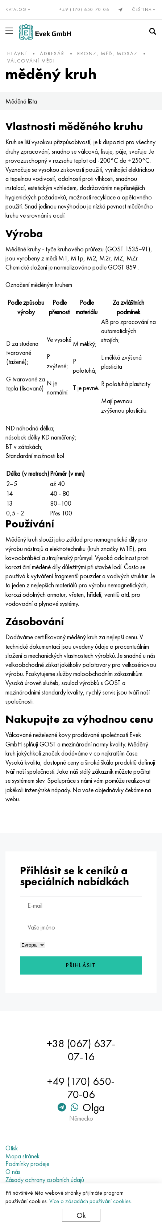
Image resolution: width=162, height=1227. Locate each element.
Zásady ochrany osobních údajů (44, 1180)
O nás (12, 1172)
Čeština (144, 9)
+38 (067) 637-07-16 (81, 1050)
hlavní (17, 53)
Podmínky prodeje (27, 1164)
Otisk (11, 1148)
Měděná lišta (21, 101)
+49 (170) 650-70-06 (84, 9)
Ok (81, 1215)
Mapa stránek (22, 1156)
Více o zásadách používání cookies (90, 1201)
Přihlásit (81, 965)
